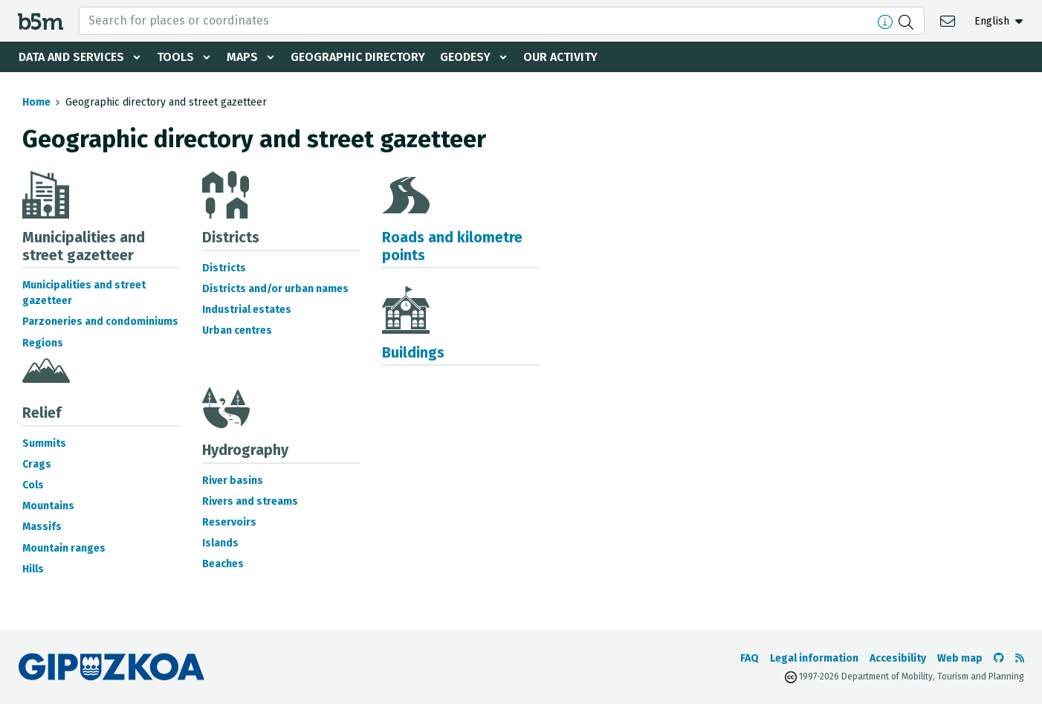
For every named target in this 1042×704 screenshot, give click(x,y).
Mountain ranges (64, 548)
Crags (36, 464)
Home (36, 102)
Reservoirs (229, 522)
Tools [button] (175, 57)
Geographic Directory (358, 57)
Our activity (560, 57)
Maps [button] (242, 57)
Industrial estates (246, 309)
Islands (220, 543)
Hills (33, 569)
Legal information (814, 658)
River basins (232, 480)
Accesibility (898, 658)
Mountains (48, 506)
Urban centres (237, 330)
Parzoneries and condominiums (100, 321)
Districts (224, 268)
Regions (42, 343)
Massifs (42, 526)
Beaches (223, 564)
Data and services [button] (71, 57)
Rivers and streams (250, 501)
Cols (33, 485)
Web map (960, 658)
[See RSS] (1019, 658)
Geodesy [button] (465, 57)
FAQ (749, 658)
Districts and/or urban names (275, 288)
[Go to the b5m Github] (999, 658)
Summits (44, 443)
